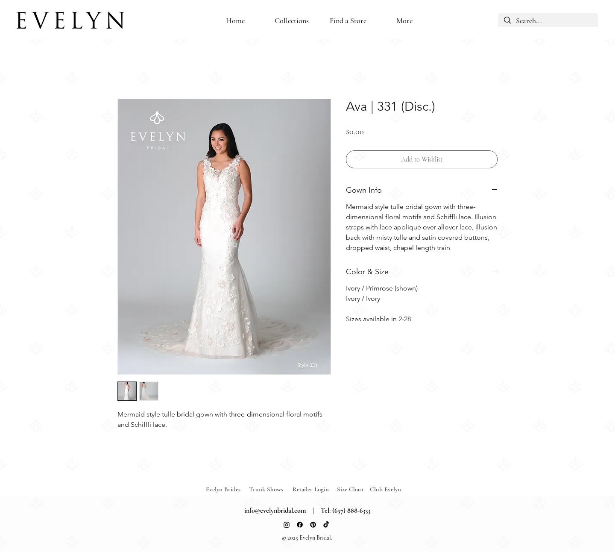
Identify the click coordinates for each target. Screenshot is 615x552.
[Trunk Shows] (271, 489)
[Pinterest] (313, 525)
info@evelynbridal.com (275, 510)
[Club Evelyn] (385, 489)
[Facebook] (300, 525)
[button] (348, 21)
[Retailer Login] (314, 489)
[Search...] (548, 21)
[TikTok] (326, 525)
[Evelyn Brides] (227, 489)
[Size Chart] (351, 489)
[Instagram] (286, 525)
